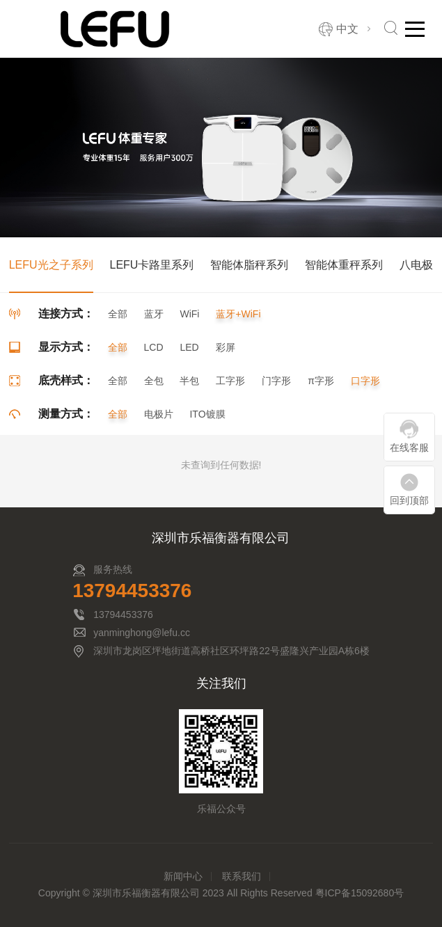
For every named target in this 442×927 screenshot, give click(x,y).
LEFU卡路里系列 (151, 265)
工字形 (230, 380)
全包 (154, 380)
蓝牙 (154, 313)
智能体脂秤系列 (249, 265)
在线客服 (409, 447)
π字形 (321, 380)
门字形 (276, 380)
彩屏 (225, 347)
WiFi (189, 313)
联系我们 (241, 876)
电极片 (158, 414)
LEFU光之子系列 (51, 265)
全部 (117, 313)
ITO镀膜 (207, 414)
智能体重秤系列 (344, 265)
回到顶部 (409, 500)
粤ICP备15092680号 (359, 892)
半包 (189, 380)
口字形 (365, 380)
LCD (154, 347)
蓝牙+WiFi (238, 313)
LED (189, 347)
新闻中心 (183, 876)
